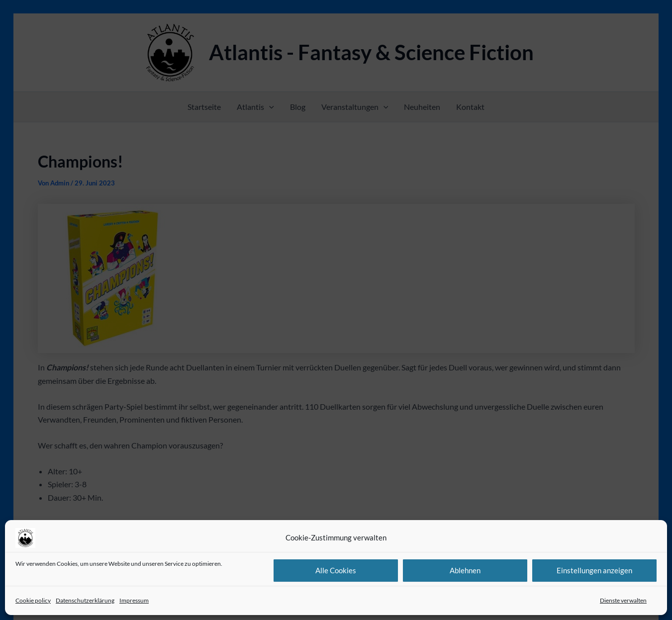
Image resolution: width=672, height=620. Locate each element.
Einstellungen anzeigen (594, 570)
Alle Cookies (335, 570)
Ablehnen (465, 570)
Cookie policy (33, 600)
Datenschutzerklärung (85, 600)
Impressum (134, 600)
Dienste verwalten (623, 600)
